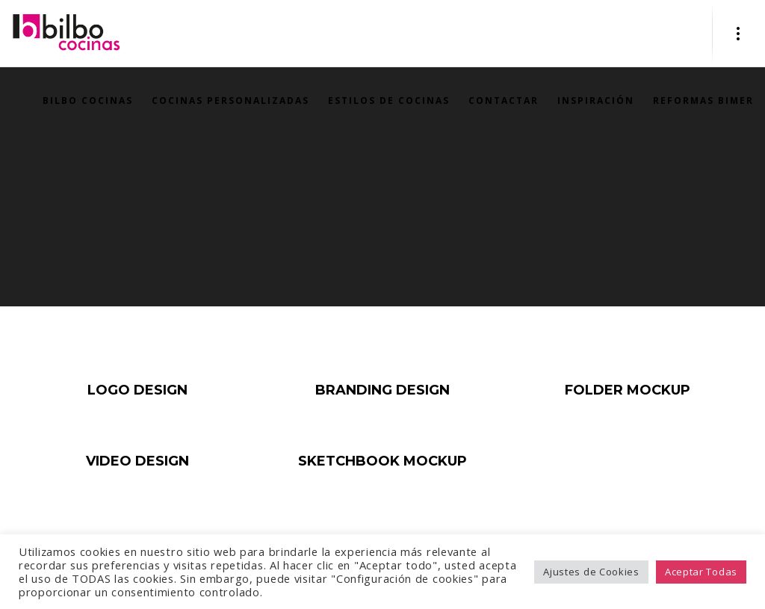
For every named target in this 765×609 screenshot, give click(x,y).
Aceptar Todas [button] (701, 571)
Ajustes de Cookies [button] (591, 571)
